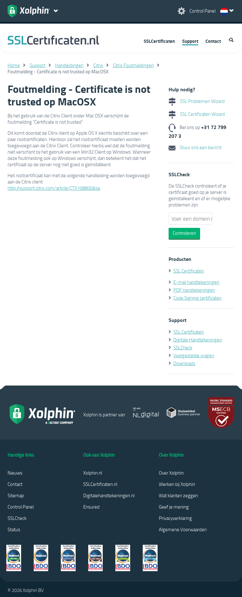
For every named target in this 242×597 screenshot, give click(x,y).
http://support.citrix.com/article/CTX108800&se (54, 188)
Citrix (98, 65)
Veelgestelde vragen (193, 355)
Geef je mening (174, 507)
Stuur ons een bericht (195, 147)
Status (14, 529)
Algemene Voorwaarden (183, 529)
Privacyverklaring (175, 518)
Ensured (91, 507)
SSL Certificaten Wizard (197, 114)
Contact (213, 40)
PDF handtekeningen (194, 290)
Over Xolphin (171, 473)
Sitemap (16, 495)
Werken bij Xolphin (177, 484)
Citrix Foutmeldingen (133, 65)
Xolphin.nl (92, 473)
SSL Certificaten (188, 271)
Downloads (184, 363)
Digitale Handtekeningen (197, 339)
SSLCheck (182, 347)
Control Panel (21, 507)
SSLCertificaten (159, 40)
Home (14, 65)
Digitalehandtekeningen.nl (109, 495)
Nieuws (15, 473)
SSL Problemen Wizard (197, 101)
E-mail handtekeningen (196, 282)
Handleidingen (69, 65)
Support (190, 40)
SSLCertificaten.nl (100, 484)
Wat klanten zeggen (178, 495)
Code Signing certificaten (197, 298)
